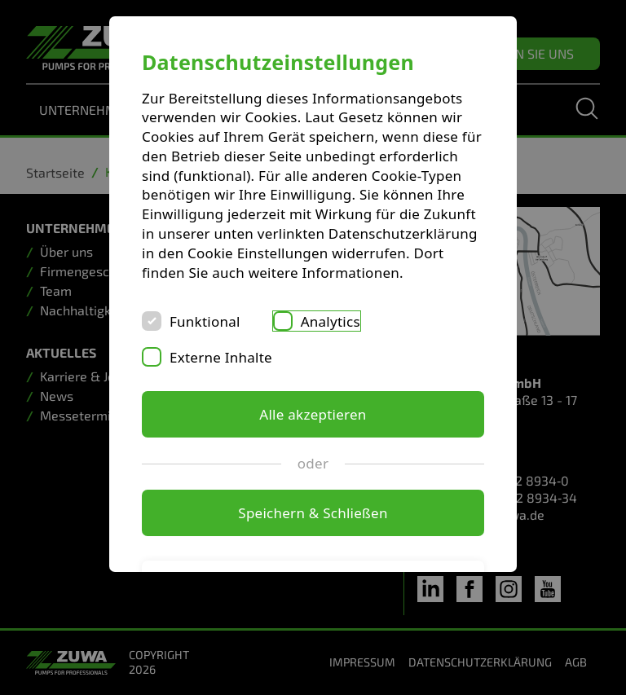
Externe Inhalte (221, 357)
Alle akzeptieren (312, 414)
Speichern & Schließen (312, 513)
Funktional (205, 321)
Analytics (330, 321)
